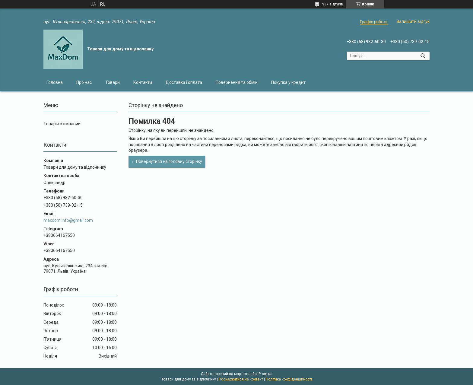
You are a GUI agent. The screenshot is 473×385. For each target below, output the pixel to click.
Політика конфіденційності (289, 379)
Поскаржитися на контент (241, 379)
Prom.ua (265, 374)
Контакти (142, 82)
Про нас (84, 82)
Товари (112, 82)
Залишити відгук (413, 21)
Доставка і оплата (184, 82)
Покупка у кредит (288, 82)
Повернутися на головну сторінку (169, 161)
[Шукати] (423, 56)
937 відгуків (332, 4)
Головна (54, 82)
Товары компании (62, 123)
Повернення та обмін (237, 82)
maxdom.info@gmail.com (68, 220)
